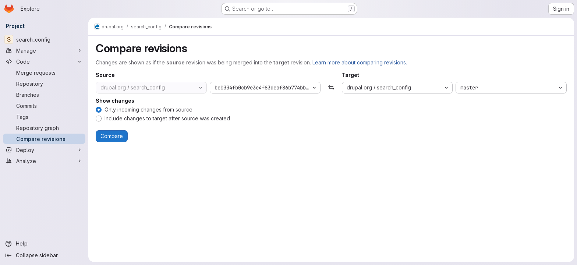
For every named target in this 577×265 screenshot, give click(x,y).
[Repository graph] (44, 128)
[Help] (44, 244)
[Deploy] (44, 150)
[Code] (44, 61)
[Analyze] (44, 161)
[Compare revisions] (44, 139)
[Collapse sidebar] (44, 255)
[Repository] (44, 83)
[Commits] (44, 105)
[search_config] (44, 39)
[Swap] (331, 87)
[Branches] (44, 94)
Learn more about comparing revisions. (359, 62)
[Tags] (44, 117)
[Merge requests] (44, 72)
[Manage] (44, 50)
